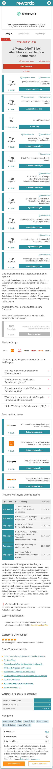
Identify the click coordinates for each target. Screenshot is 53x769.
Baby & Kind (29, 721)
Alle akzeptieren (14, 764)
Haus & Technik (24, 725)
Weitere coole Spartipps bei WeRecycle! (19, 672)
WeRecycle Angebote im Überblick (17, 668)
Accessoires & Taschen (12, 721)
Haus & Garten (9, 725)
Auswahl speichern (39, 764)
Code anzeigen (34, 334)
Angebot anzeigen (34, 89)
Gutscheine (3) (23, 34)
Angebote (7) (40, 34)
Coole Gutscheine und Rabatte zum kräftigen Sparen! (24, 656)
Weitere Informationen (12, 687)
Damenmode (42, 721)
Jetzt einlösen (26, 66)
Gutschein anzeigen (34, 146)
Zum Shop (34, 127)
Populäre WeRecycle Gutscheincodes (18, 683)
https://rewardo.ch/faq (39, 625)
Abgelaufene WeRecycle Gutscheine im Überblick (23, 664)
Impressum (35, 759)
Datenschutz (25, 759)
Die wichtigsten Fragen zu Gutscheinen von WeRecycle (25, 676)
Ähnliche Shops (10, 660)
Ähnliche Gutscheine (12, 680)
